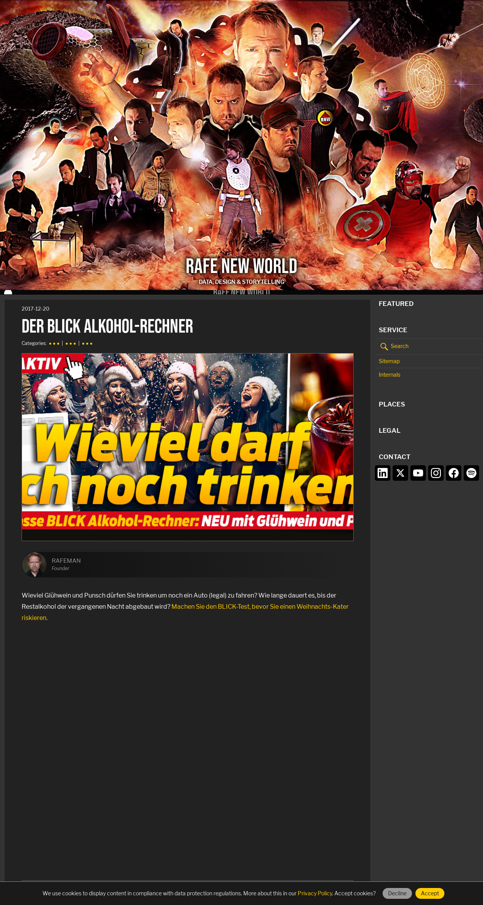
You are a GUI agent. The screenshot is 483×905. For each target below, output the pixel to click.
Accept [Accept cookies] (430, 893)
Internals (389, 370)
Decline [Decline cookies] (397, 893)
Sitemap (389, 356)
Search (393, 342)
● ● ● (54, 339)
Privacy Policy (315, 893)
